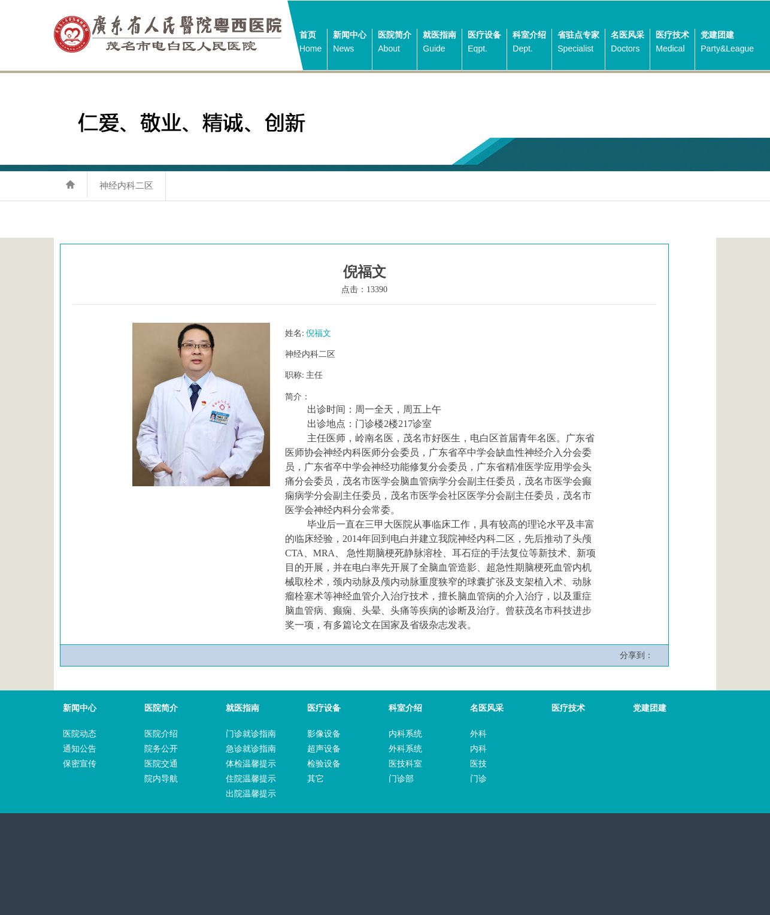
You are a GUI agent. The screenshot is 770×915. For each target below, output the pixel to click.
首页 (310, 43)
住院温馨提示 (251, 778)
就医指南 (439, 43)
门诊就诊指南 (251, 733)
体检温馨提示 (251, 763)
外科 (478, 733)
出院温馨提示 (251, 793)
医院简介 (394, 43)
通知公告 (79, 748)
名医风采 (627, 43)
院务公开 (161, 748)
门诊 (478, 778)
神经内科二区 (126, 185)
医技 (478, 763)
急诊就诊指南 (251, 748)
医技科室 (405, 763)
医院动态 (79, 733)
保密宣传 (79, 763)
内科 (478, 748)
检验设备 (324, 763)
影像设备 (324, 733)
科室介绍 (529, 43)
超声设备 (324, 748)
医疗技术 (672, 43)
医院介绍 (161, 733)
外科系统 (405, 748)
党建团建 (727, 43)
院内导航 (161, 778)
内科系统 (405, 733)
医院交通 (161, 763)
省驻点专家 (578, 43)
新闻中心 (349, 43)
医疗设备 (484, 43)
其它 (315, 778)
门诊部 (401, 778)
